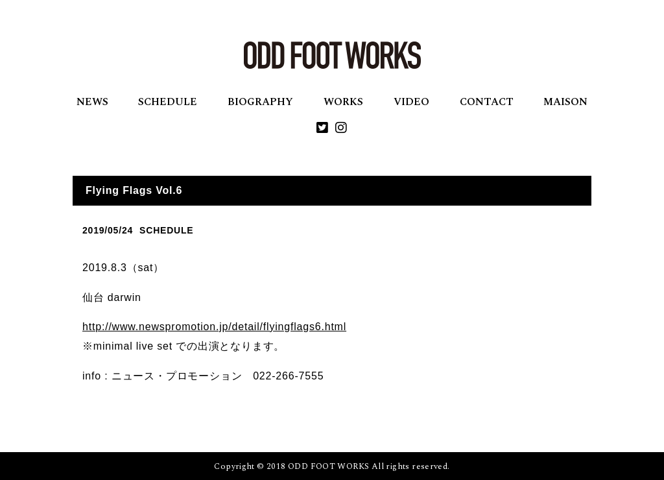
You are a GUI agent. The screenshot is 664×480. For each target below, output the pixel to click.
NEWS (92, 102)
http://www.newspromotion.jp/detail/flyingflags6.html (214, 326)
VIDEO (411, 102)
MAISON (565, 102)
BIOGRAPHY (260, 102)
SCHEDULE (167, 102)
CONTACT (487, 102)
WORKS (343, 102)
